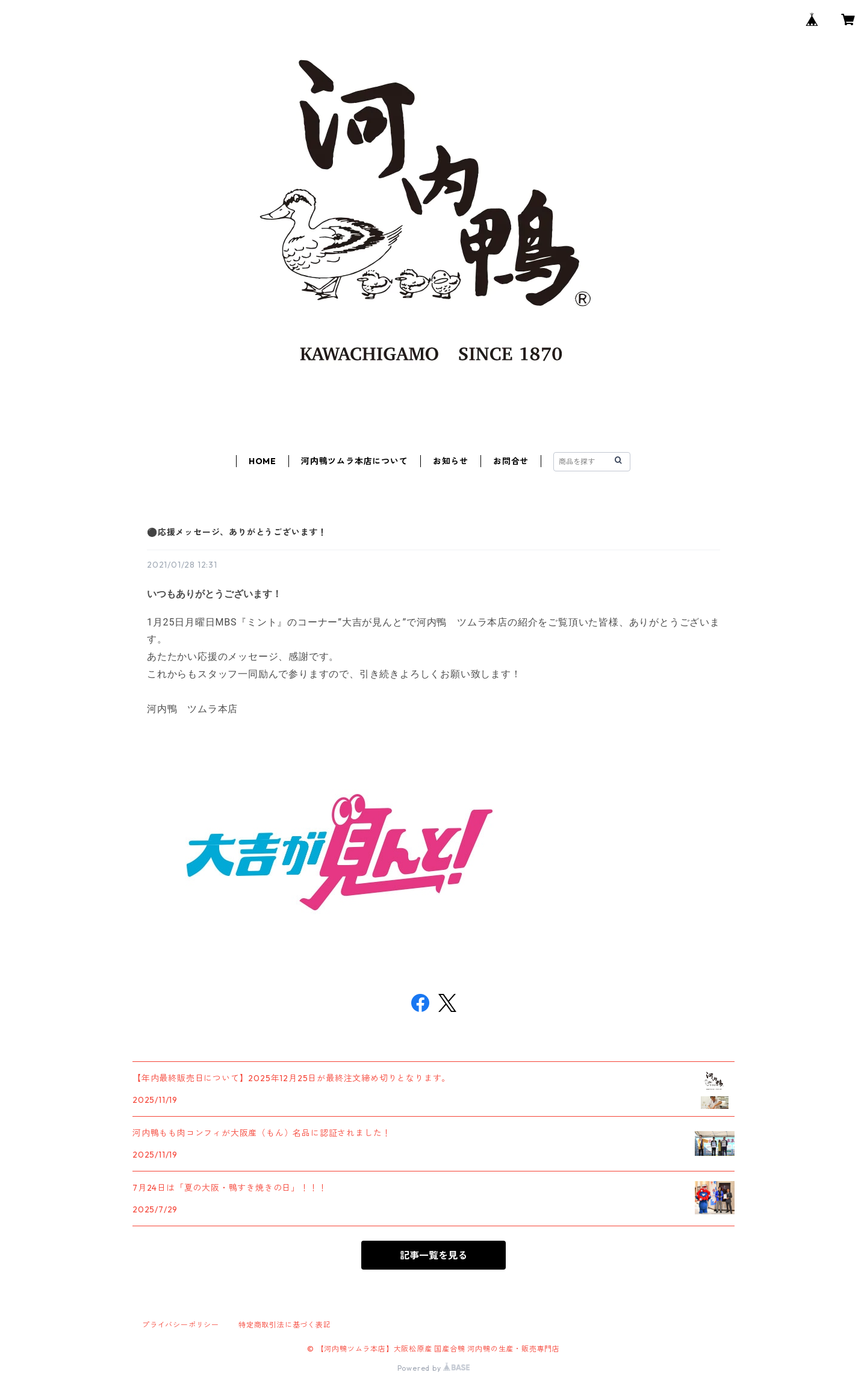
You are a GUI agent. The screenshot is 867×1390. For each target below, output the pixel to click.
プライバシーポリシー (180, 1324)
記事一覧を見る (433, 1255)
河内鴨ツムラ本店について (354, 461)
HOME (262, 461)
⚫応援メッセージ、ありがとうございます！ (237, 532)
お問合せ (511, 461)
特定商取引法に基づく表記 (284, 1324)
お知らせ (450, 461)
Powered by (433, 1368)
